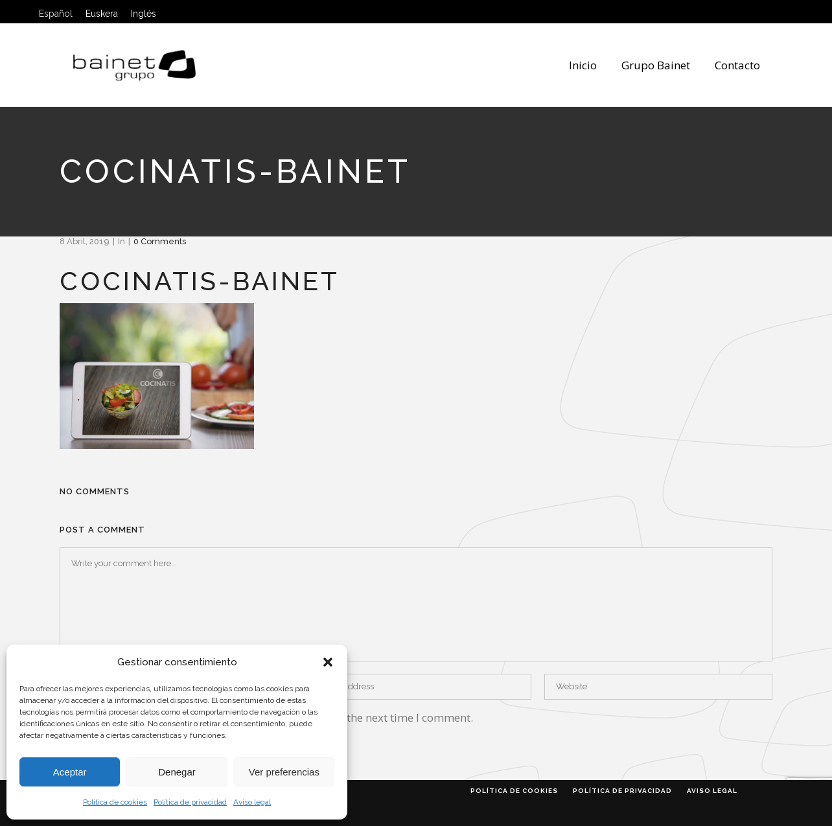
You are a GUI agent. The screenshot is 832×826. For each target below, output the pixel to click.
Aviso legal (252, 802)
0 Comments (159, 241)
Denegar (177, 771)
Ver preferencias (284, 771)
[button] (327, 662)
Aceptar (70, 771)
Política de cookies (115, 802)
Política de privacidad (190, 802)
